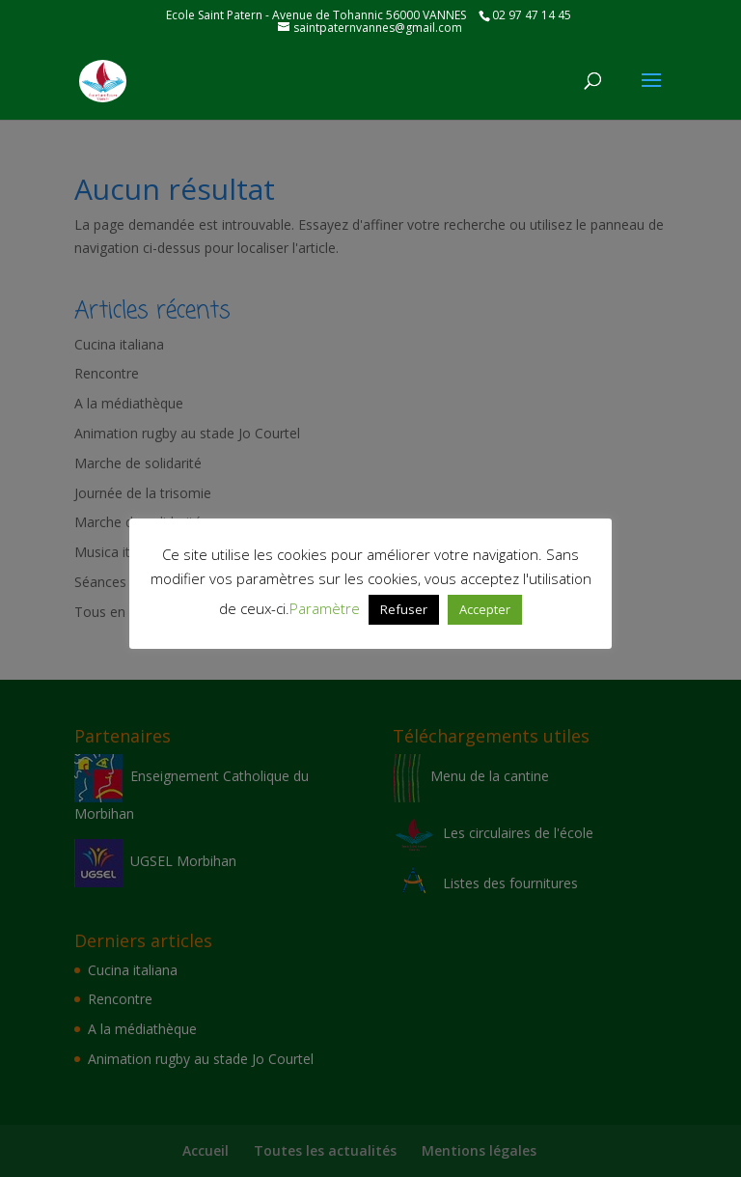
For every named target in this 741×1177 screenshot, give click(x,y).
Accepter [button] (484, 609)
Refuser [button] (403, 609)
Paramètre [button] (324, 608)
